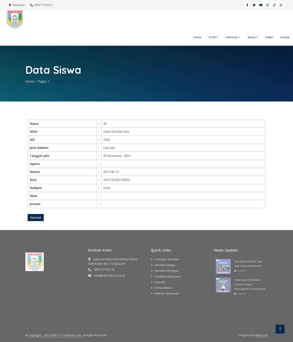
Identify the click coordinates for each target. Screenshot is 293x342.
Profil (212, 37)
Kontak (284, 37)
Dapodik (160, 282)
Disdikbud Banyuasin (168, 276)
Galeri (269, 37)
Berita (251, 37)
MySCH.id (261, 335)
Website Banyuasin (167, 293)
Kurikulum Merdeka (167, 259)
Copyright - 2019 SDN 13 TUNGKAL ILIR (55, 335)
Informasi (232, 37)
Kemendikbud (163, 288)
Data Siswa (58, 81)
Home (197, 37)
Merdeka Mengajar (167, 270)
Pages (42, 81)
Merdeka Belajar (165, 265)
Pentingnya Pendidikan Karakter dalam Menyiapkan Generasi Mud (249, 284)
